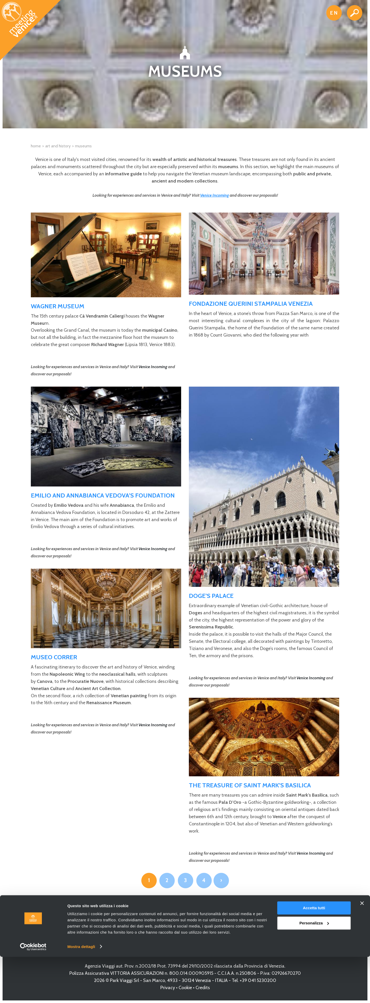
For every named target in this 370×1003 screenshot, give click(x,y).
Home (36, 146)
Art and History (58, 146)
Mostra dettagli (81, 993)
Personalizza (314, 969)
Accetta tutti (314, 954)
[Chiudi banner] (362, 949)
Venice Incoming (214, 195)
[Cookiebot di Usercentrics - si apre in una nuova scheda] (33, 993)
